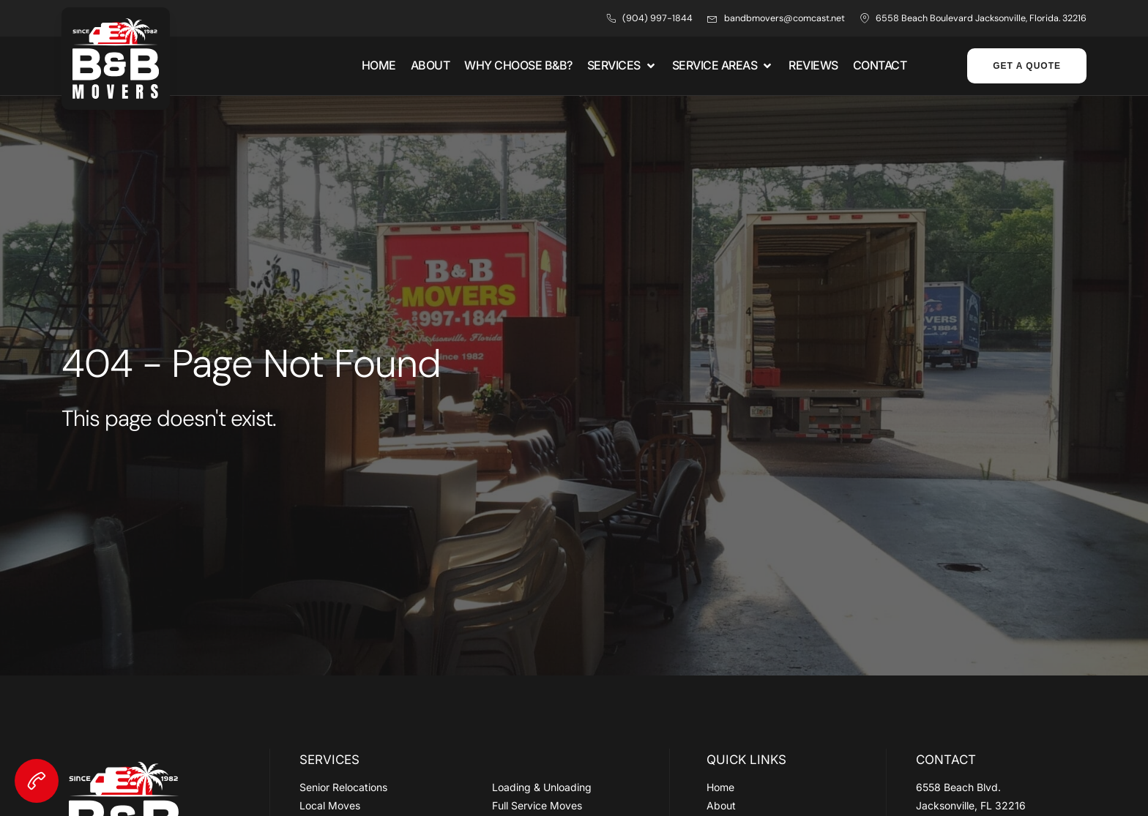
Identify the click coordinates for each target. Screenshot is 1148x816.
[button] (622, 65)
